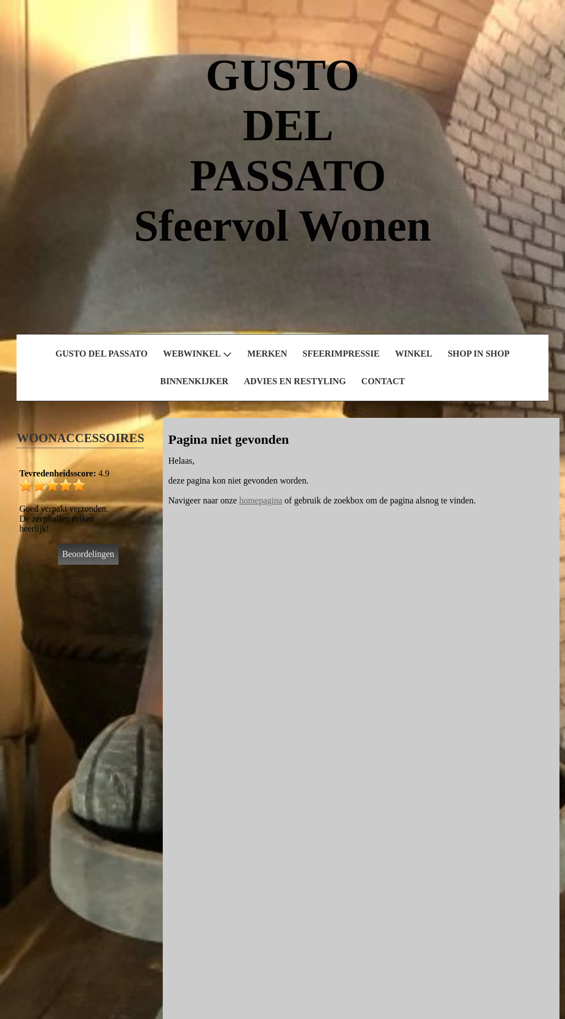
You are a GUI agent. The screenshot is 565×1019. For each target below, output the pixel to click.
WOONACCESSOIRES (80, 438)
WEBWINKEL (197, 354)
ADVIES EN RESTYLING (295, 381)
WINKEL (414, 353)
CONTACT (383, 381)
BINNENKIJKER (194, 381)
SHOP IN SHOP (478, 353)
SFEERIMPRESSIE (341, 353)
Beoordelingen (88, 554)
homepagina (260, 500)
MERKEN (267, 353)
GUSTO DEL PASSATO (102, 353)
